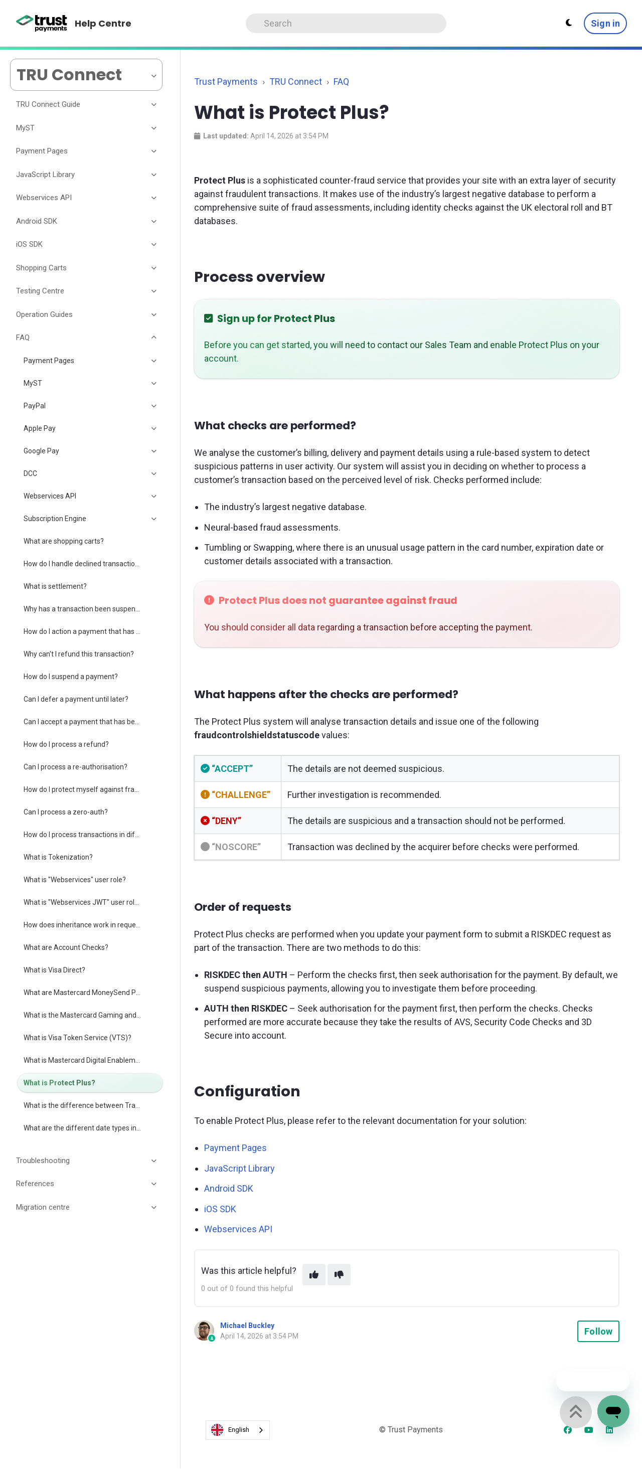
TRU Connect (295, 81)
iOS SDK (220, 1209)
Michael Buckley (247, 1326)
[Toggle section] (154, 105)
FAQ (341, 81)
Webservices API (238, 1229)
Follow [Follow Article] (598, 1331)
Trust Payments (226, 81)
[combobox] (238, 1430)
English (230, 1430)
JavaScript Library (239, 1168)
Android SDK (228, 1188)
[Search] (346, 23)
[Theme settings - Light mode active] (569, 23)
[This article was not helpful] (339, 1274)
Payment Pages (235, 1147)
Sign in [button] (605, 23)
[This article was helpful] (314, 1274)
